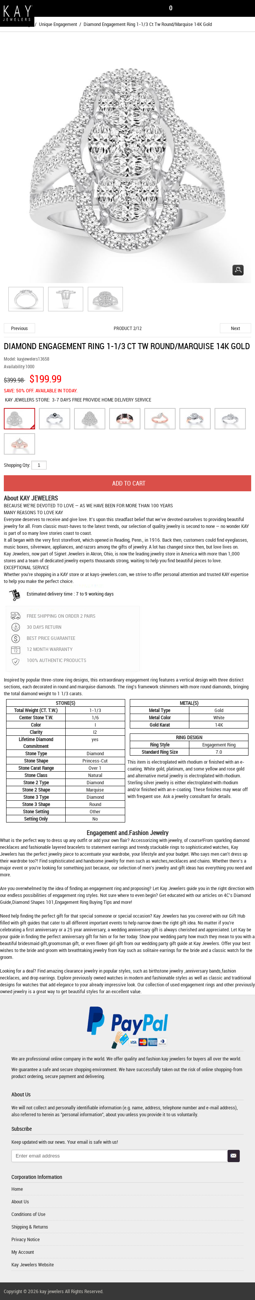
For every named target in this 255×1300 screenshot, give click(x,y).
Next (235, 328)
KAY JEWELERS (20, 399)
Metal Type (159, 710)
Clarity (36, 732)
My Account (22, 1251)
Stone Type (36, 753)
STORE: (27, 399)
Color (36, 724)
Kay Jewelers (16, 553)
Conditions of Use (28, 1214)
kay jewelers (173, 1058)
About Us (20, 1201)
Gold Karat (160, 724)
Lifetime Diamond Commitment (36, 743)
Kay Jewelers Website (32, 1264)
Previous (19, 328)
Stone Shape (36, 760)
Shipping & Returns (29, 1226)
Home (17, 1188)
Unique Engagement (58, 24)
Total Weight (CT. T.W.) (36, 710)
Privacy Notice (25, 1239)
